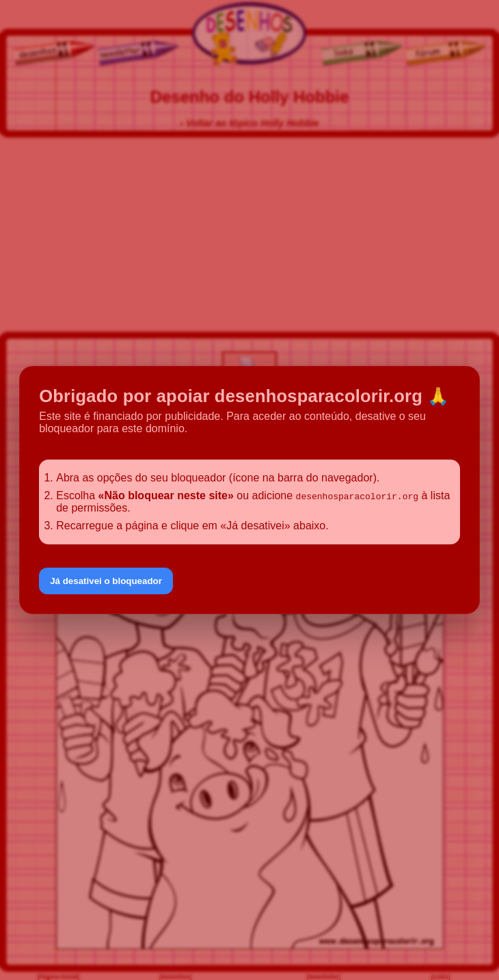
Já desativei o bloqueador (106, 581)
